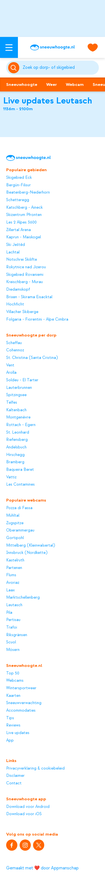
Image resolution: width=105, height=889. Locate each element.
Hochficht (15, 304)
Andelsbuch (16, 447)
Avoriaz (12, 582)
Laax (10, 590)
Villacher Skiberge (22, 311)
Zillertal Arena (18, 229)
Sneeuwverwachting (23, 702)
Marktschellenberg (23, 597)
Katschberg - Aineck (24, 207)
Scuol (11, 642)
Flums (11, 575)
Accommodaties (21, 710)
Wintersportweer (21, 688)
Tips (10, 718)
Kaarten (13, 695)
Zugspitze (15, 523)
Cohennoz (15, 350)
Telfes (11, 402)
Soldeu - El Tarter (22, 380)
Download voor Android (28, 806)
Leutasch (14, 605)
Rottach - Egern (21, 424)
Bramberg (15, 462)
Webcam (75, 84)
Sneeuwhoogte (21, 84)
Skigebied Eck (19, 177)
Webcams (15, 680)
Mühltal (12, 515)
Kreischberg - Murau (24, 281)
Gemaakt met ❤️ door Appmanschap (42, 868)
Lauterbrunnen (19, 387)
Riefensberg (17, 439)
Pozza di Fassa (19, 508)
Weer (51, 84)
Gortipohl (15, 537)
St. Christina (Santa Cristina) (32, 357)
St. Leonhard (17, 432)
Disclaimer (15, 775)
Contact (14, 783)
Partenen (14, 567)
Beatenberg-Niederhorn (28, 192)
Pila (9, 612)
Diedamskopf (18, 289)
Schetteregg (17, 200)
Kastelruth (15, 560)
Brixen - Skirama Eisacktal (29, 297)
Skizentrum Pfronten (24, 214)
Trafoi (11, 627)
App (10, 740)
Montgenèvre (18, 417)
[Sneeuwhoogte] (52, 47)
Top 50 (12, 673)
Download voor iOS (24, 814)
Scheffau (14, 342)
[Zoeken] (60, 67)
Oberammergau (20, 530)
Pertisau (13, 619)
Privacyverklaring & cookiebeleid (35, 768)
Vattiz (11, 477)
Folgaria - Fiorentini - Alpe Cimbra (37, 319)
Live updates (17, 732)
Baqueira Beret (20, 469)
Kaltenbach (16, 410)
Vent (10, 365)
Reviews (13, 725)
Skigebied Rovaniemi (24, 274)
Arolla (11, 372)
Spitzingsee (16, 395)
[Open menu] (9, 47)
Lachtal (13, 252)
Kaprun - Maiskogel (23, 237)
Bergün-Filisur (18, 185)
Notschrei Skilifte (21, 259)
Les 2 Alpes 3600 (21, 222)
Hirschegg (15, 454)
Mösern (13, 649)
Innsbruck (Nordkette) (26, 552)
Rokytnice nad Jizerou (26, 267)
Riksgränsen (16, 635)
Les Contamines (20, 484)
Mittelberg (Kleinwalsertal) (30, 545)
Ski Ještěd (15, 244)
